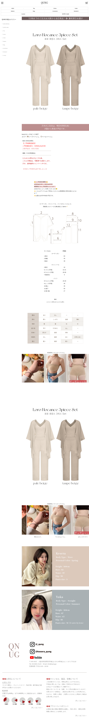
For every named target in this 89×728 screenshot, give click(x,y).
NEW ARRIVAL (6, 23)
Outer (76, 8)
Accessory (55, 11)
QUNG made (65, 14)
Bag (34, 11)
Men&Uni (76, 11)
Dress (55, 8)
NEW (12, 8)
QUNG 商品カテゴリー (9, 19)
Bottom (12, 11)
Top (34, 8)
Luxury (23, 14)
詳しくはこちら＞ (37, 703)
